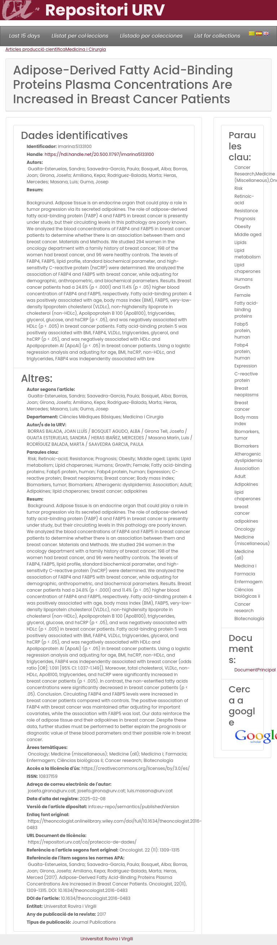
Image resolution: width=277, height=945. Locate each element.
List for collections (217, 35)
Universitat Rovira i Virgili (106, 939)
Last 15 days (24, 35)
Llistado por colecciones (151, 35)
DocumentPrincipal (255, 670)
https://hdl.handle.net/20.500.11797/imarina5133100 (99, 154)
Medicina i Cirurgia (85, 49)
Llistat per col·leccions (80, 35)
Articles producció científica (35, 49)
